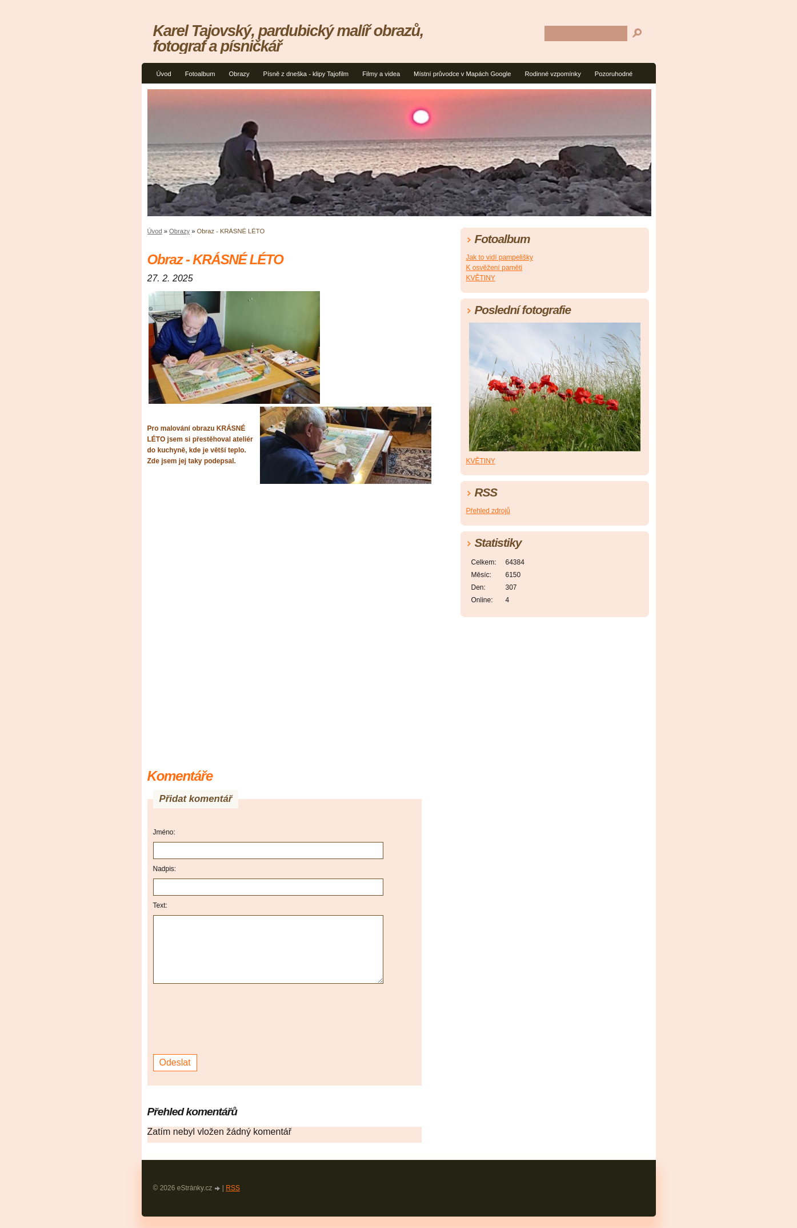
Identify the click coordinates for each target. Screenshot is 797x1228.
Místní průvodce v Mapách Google (462, 73)
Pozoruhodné (614, 73)
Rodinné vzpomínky (553, 73)
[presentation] (240, 1017)
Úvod (164, 73)
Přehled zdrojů (488, 511)
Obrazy (239, 73)
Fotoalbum (200, 73)
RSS (233, 1188)
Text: (160, 905)
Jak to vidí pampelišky (499, 257)
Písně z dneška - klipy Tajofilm (306, 73)
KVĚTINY (480, 278)
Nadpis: (165, 869)
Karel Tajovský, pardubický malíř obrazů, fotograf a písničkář (288, 38)
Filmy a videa (381, 73)
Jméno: (164, 832)
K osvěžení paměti (494, 268)
